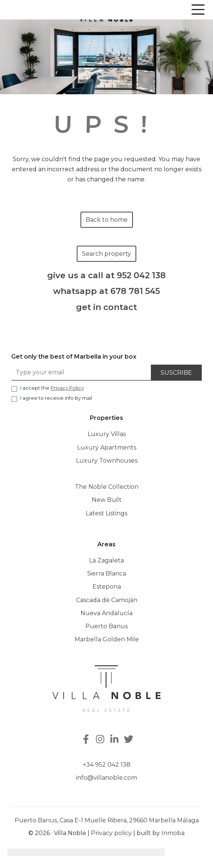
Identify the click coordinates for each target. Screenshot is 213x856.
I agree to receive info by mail (56, 398)
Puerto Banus (106, 626)
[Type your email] (81, 373)
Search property (106, 253)
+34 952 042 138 (107, 764)
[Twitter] (129, 740)
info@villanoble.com (106, 777)
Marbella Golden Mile (106, 639)
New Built (107, 499)
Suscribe (176, 372)
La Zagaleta (106, 560)
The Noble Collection (107, 486)
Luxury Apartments (106, 447)
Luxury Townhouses (106, 460)
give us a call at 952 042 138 (106, 275)
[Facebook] (85, 740)
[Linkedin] (115, 740)
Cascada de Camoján (106, 600)
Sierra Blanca (106, 573)
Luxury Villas (107, 434)
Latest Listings (106, 513)
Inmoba (173, 833)
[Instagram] (101, 740)
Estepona (106, 586)
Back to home (107, 219)
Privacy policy (111, 833)
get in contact (106, 307)
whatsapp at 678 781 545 (106, 291)
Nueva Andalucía (106, 613)
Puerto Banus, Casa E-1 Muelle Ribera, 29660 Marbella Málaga (107, 820)
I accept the (52, 388)
